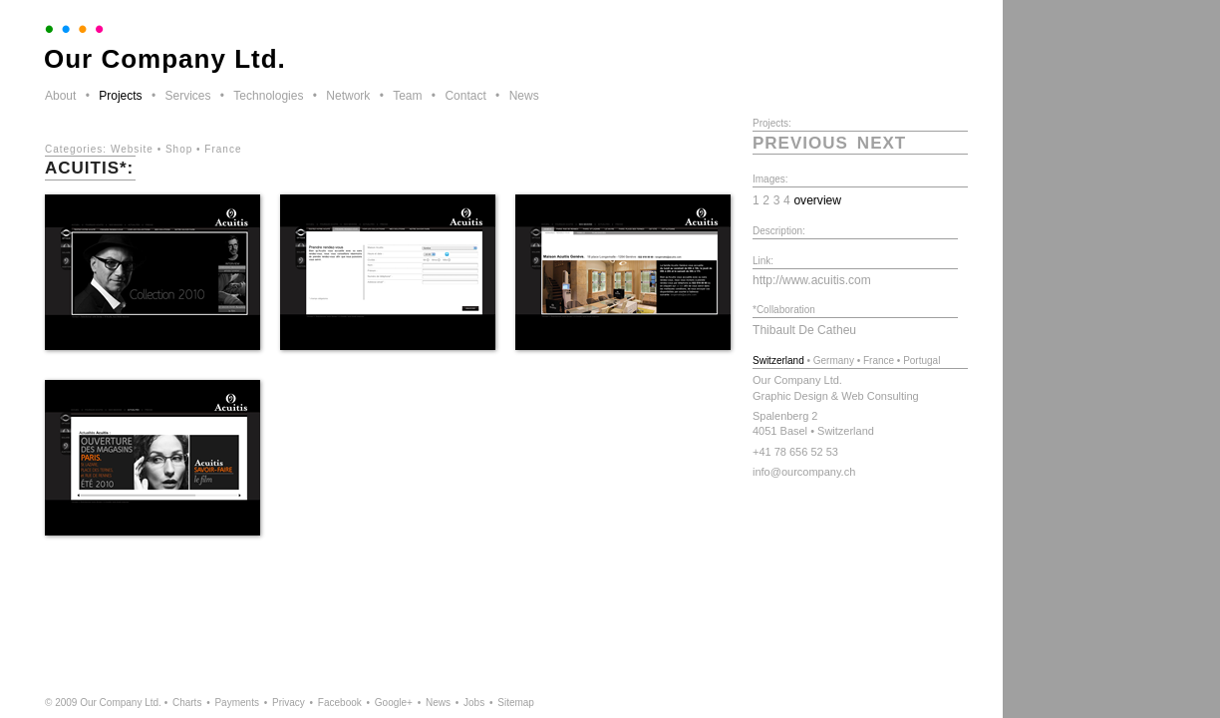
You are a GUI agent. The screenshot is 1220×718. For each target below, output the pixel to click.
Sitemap (515, 702)
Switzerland (778, 360)
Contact (465, 96)
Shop (178, 149)
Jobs (473, 702)
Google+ (394, 702)
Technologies (268, 96)
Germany (833, 360)
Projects (120, 96)
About (60, 96)
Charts (186, 702)
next (881, 143)
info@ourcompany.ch (804, 472)
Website (132, 149)
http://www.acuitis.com (812, 280)
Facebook (340, 702)
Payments (236, 702)
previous (800, 143)
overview (817, 200)
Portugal (921, 360)
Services (187, 96)
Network (348, 96)
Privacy (288, 702)
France (222, 149)
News (524, 96)
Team (407, 96)
